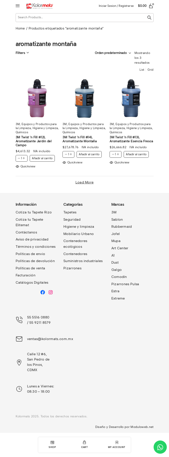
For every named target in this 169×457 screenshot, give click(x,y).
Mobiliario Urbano (78, 234)
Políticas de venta (30, 268)
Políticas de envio (30, 254)
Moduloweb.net (141, 427)
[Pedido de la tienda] (108, 53)
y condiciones (43, 246)
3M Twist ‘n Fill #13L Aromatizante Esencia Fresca (131, 139)
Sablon (117, 219)
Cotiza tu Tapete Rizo (34, 212)
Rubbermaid (121, 226)
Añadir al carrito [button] (42, 158)
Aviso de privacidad (32, 239)
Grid (150, 69)
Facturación (26, 275)
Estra (115, 291)
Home (20, 28)
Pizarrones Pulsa (125, 284)
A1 (113, 255)
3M (18, 124)
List (142, 69)
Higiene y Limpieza (45, 128)
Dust (115, 262)
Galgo (116, 270)
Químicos (22, 132)
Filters (20, 53)
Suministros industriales (83, 261)
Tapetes (69, 212)
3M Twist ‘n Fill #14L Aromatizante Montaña (79, 139)
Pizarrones (72, 268)
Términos (24, 246)
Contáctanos (26, 232)
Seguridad (72, 219)
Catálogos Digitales (32, 282)
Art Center (120, 248)
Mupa (116, 241)
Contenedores (75, 254)
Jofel (115, 234)
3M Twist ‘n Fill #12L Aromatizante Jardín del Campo (34, 141)
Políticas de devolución (35, 261)
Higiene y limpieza (78, 226)
